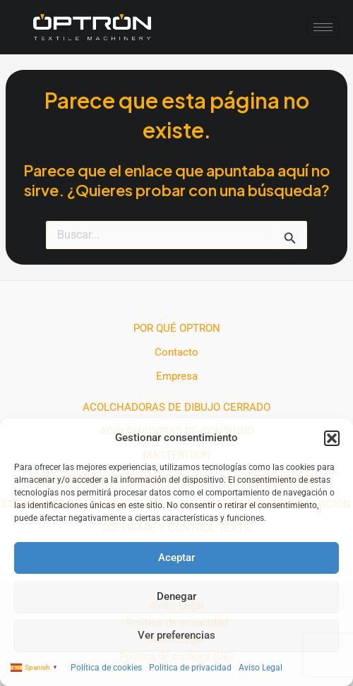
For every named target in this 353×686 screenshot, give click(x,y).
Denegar (176, 596)
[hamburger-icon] (323, 27)
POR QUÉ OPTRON (176, 328)
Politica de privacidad (190, 668)
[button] (332, 438)
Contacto (176, 352)
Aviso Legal (260, 668)
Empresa (177, 376)
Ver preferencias (176, 635)
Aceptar (176, 557)
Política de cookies (106, 668)
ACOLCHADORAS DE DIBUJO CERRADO (176, 407)
